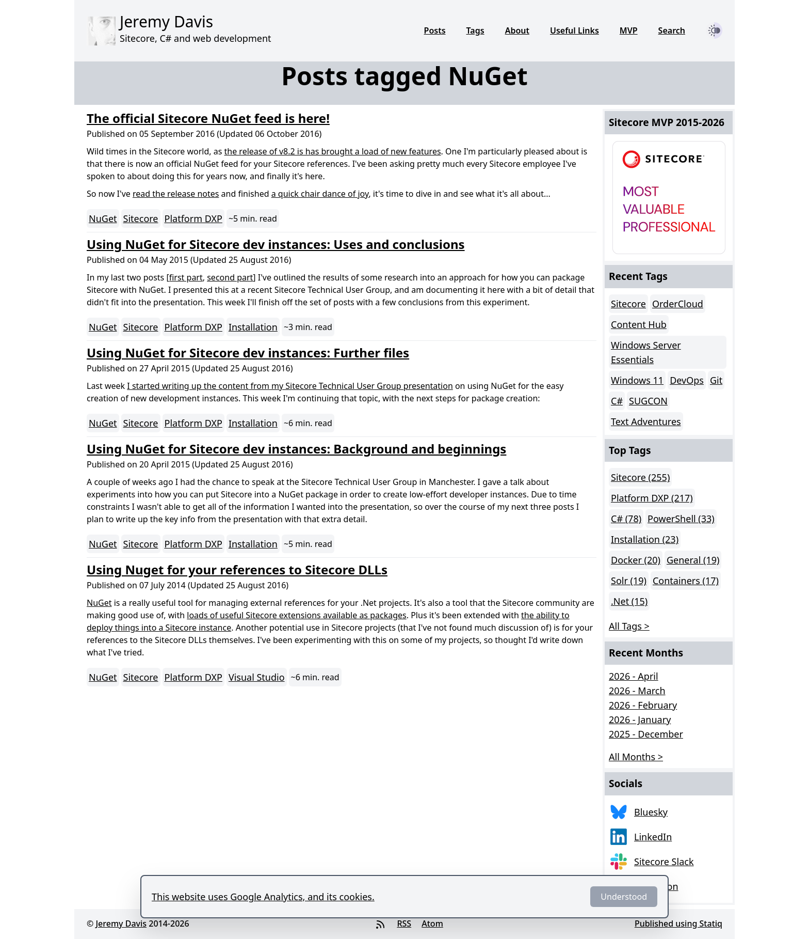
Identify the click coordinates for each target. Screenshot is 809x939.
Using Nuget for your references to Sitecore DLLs (237, 569)
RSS (404, 923)
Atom (432, 923)
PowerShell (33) (681, 518)
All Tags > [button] (629, 626)
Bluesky (651, 812)
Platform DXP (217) (652, 498)
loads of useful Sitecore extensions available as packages (296, 615)
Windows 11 (637, 380)
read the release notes (176, 193)
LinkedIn (653, 837)
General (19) (693, 560)
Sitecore (140, 218)
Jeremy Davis (121, 923)
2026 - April (633, 676)
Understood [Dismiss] (624, 896)
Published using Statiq (678, 923)
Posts (435, 30)
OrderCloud (677, 304)
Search (671, 30)
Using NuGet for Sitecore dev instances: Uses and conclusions (276, 244)
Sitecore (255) (640, 477)
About (517, 30)
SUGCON (648, 401)
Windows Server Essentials (646, 352)
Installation (253, 327)
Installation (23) (644, 539)
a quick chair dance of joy (320, 193)
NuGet (103, 218)
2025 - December (646, 734)
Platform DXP (193, 218)
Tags (475, 30)
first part (186, 277)
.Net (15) (629, 601)
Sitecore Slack (664, 861)
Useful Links (574, 30)
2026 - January (640, 719)
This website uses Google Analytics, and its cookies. (263, 896)
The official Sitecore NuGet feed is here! (208, 118)
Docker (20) (635, 560)
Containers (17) (686, 580)
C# (617, 401)
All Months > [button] (636, 756)
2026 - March (637, 690)
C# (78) (626, 518)
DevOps (687, 380)
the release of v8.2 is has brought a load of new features (332, 151)
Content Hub (639, 324)
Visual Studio (257, 677)
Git (716, 380)
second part (230, 277)
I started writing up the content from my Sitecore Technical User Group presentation (289, 386)
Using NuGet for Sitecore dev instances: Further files (248, 352)
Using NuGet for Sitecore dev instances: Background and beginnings (296, 448)
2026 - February (643, 705)
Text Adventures (646, 421)
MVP (629, 30)
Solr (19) (628, 580)
